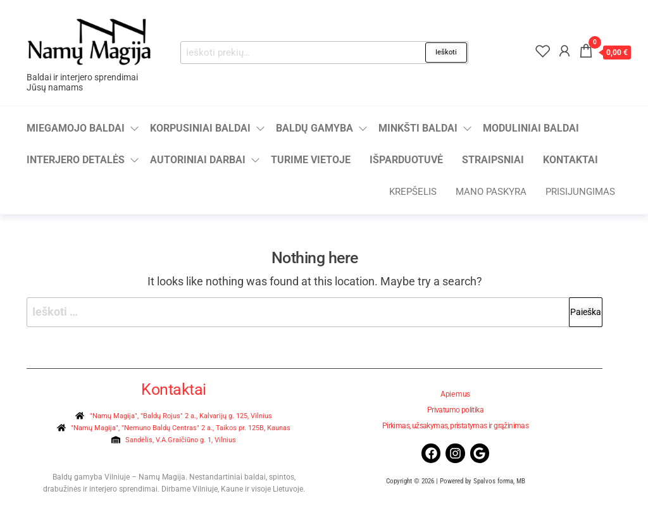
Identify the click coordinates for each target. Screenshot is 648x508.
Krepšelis (413, 191)
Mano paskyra (491, 191)
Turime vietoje (311, 160)
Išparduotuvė (406, 160)
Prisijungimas (580, 191)
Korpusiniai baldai (200, 128)
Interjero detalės (76, 160)
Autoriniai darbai (198, 160)
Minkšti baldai (418, 128)
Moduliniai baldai (531, 128)
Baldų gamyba (314, 128)
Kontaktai (570, 160)
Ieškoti (446, 52)
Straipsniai (493, 160)
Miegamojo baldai (76, 128)
